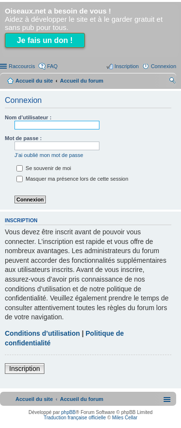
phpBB (68, 412)
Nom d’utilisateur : (28, 117)
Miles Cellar (124, 417)
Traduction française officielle (74, 417)
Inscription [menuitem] (126, 66)
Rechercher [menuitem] (172, 82)
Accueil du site (34, 81)
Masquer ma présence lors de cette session (72, 179)
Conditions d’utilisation (42, 333)
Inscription (24, 368)
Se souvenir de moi (43, 168)
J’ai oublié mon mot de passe (48, 155)
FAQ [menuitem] (52, 66)
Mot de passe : (23, 138)
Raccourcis (22, 66)
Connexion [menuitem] (163, 66)
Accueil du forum (81, 81)
